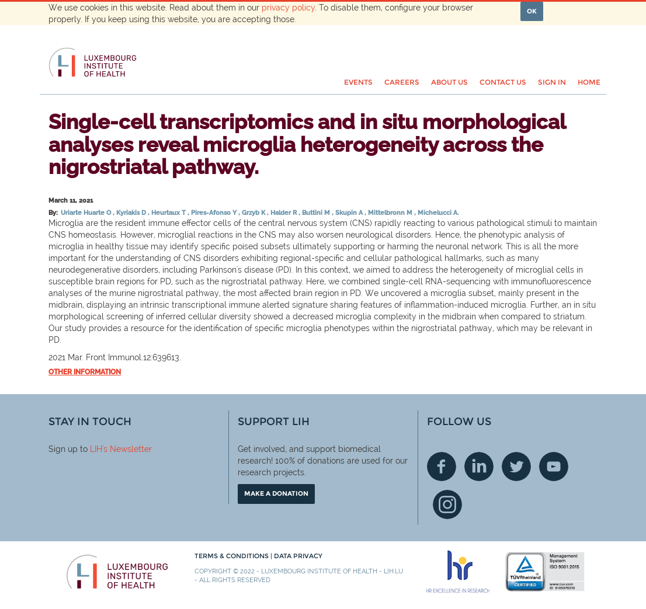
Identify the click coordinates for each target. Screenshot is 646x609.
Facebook (441, 466)
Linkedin (479, 466)
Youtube (553, 466)
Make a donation (276, 493)
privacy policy (288, 7)
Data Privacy (298, 556)
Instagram (447, 504)
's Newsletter (127, 449)
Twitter (516, 466)
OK (532, 11)
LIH (96, 449)
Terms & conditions (232, 556)
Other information (84, 372)
